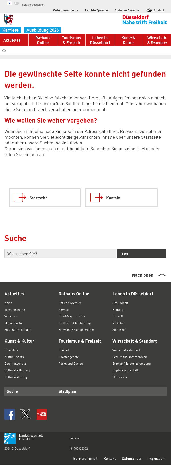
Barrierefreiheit (80, 459)
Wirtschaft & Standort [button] (157, 40)
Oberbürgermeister (72, 316)
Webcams (11, 316)
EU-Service (120, 377)
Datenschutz (129, 459)
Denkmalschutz (15, 363)
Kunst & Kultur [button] (128, 40)
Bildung (117, 309)
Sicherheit (119, 329)
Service (64, 309)
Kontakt (105, 459)
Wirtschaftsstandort (125, 350)
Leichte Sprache (102, 10)
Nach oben (142, 274)
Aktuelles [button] (11, 40)
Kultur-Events (13, 356)
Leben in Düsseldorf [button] (99, 40)
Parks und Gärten (71, 363)
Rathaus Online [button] (42, 40)
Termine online (14, 309)
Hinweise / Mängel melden (77, 329)
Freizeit (64, 350)
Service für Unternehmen (129, 356)
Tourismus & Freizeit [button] (71, 40)
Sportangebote (69, 356)
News (8, 303)
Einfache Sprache (129, 10)
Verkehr (117, 323)
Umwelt (117, 316)
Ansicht (155, 10)
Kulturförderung (15, 377)
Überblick (10, 350)
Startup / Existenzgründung (131, 363)
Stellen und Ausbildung (74, 323)
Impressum (156, 459)
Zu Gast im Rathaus (18, 329)
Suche (11, 391)
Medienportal (13, 323)
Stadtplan (66, 391)
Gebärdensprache (74, 10)
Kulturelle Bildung (16, 370)
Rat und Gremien (70, 303)
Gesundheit (120, 303)
